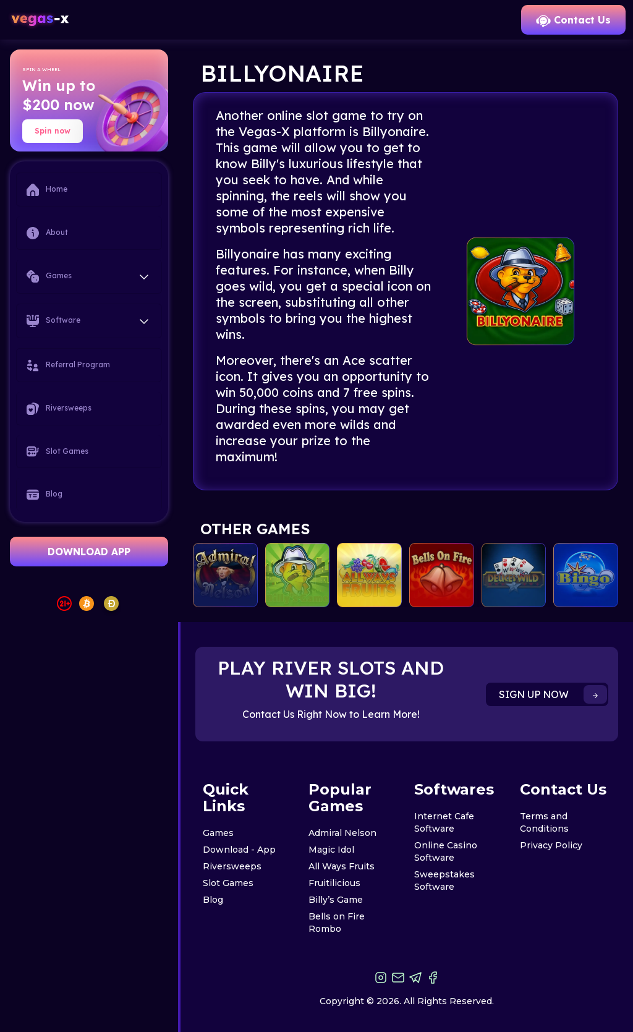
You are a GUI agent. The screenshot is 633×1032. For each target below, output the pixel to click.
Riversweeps (59, 409)
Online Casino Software (445, 851)
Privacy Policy (551, 845)
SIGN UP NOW (553, 694)
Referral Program (68, 365)
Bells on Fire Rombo (336, 922)
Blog (44, 494)
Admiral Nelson (342, 832)
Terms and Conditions (544, 822)
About (47, 233)
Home (47, 190)
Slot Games (57, 451)
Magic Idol (331, 849)
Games (218, 832)
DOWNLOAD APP (89, 551)
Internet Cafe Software (444, 822)
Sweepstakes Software (444, 880)
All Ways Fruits (341, 866)
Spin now (52, 130)
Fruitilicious (334, 883)
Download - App (239, 849)
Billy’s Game (335, 899)
